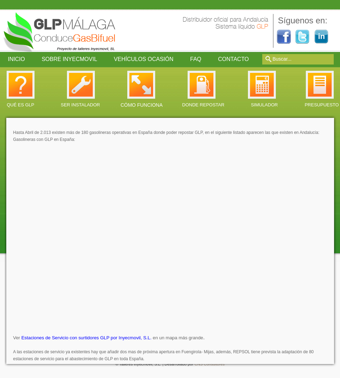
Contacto (233, 59)
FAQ (195, 59)
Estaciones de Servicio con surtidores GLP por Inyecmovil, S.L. (86, 337)
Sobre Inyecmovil (69, 59)
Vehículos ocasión (144, 59)
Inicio (16, 59)
